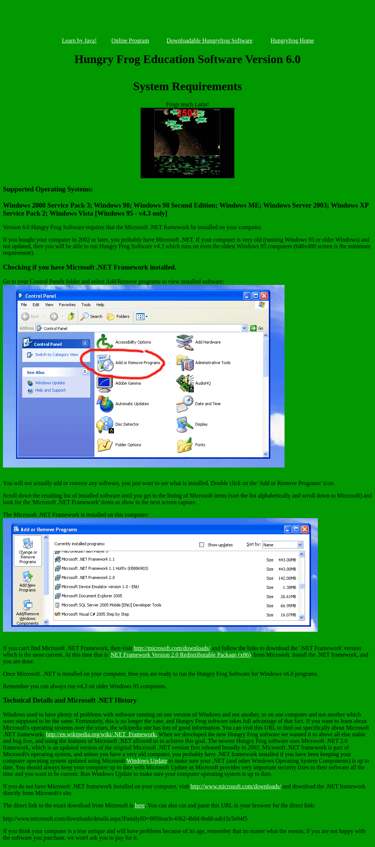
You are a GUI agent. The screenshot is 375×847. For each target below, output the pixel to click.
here (140, 805)
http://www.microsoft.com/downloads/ (235, 786)
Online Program (130, 40)
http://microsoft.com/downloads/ (172, 648)
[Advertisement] (187, 20)
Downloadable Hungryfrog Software (210, 40)
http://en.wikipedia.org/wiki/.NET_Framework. (101, 734)
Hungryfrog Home (292, 40)
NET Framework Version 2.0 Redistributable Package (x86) (181, 655)
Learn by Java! (79, 40)
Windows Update (146, 761)
